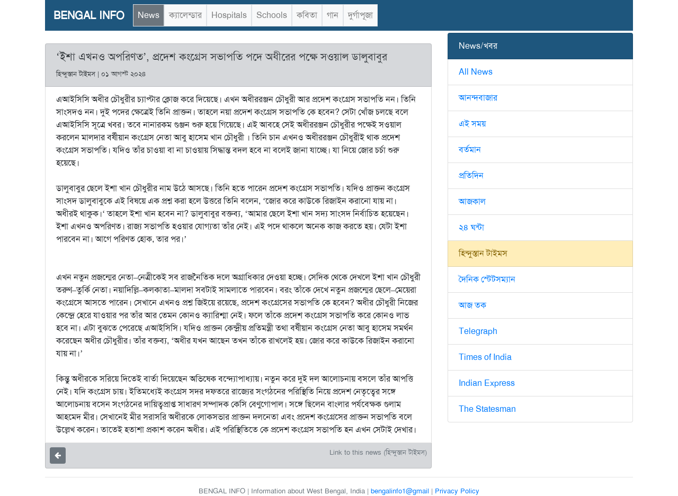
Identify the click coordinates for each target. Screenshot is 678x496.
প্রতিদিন (471, 175)
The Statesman (487, 408)
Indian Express (487, 383)
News (148, 15)
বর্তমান (470, 149)
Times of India (485, 357)
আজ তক (472, 305)
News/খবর (478, 45)
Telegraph (478, 331)
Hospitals (229, 15)
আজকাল (472, 201)
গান (332, 15)
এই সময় (472, 123)
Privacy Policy (457, 490)
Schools (271, 15)
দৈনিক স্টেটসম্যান (487, 279)
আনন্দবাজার (478, 97)
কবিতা (307, 15)
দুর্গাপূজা (360, 15)
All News (476, 71)
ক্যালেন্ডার (185, 15)
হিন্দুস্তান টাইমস (483, 253)
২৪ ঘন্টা (471, 227)
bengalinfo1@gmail (400, 490)
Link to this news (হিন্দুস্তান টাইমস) (378, 452)
